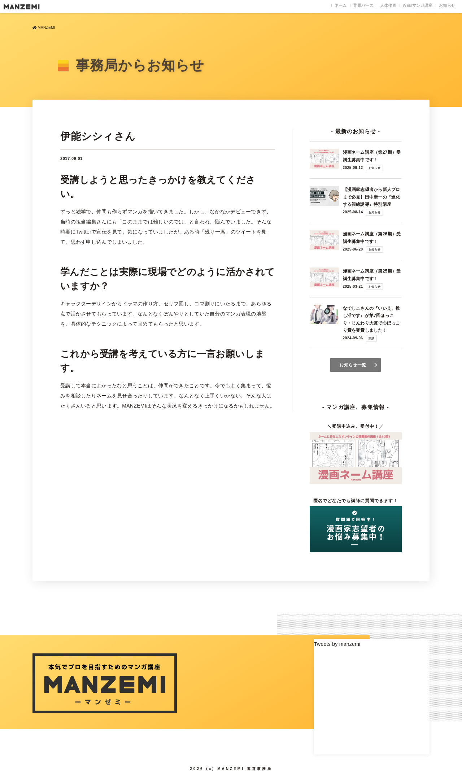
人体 (373, 6)
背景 (342, 6)
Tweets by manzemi (337, 644)
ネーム (314, 6)
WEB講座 (408, 6)
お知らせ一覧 (352, 364)
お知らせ (444, 6)
